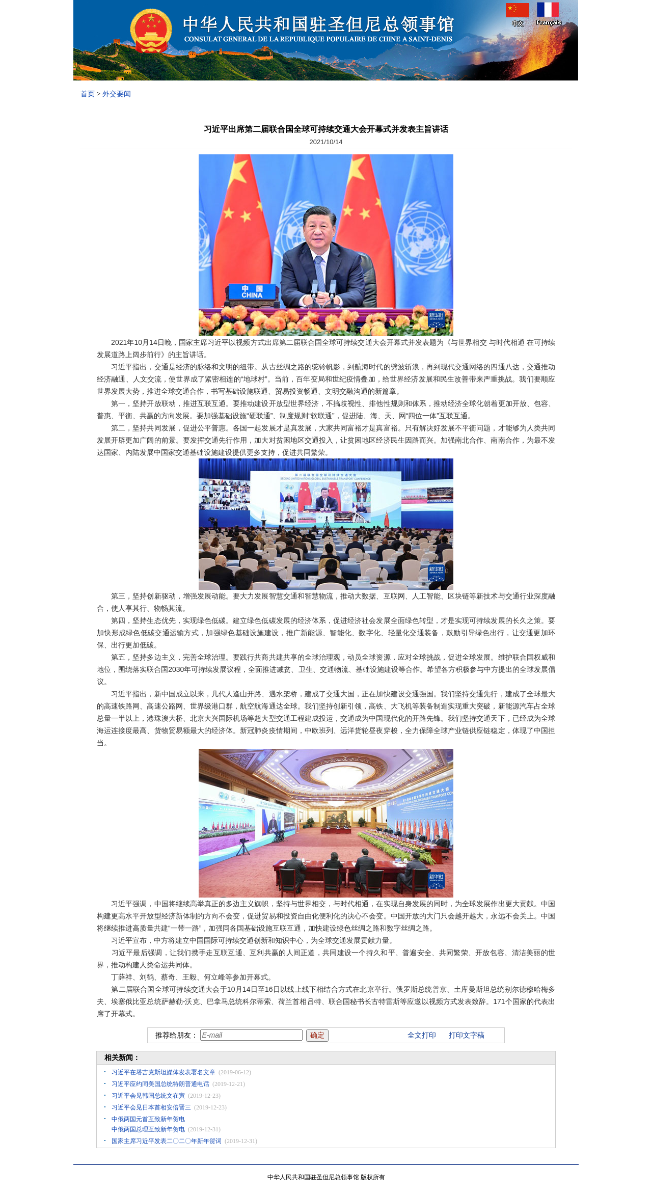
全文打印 (422, 1035)
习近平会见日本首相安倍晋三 (151, 1107)
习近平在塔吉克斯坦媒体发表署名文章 (163, 1072)
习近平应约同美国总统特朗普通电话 (160, 1084)
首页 (87, 94)
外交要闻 (116, 94)
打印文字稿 (466, 1035)
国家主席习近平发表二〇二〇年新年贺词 (167, 1141)
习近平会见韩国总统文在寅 (148, 1095)
